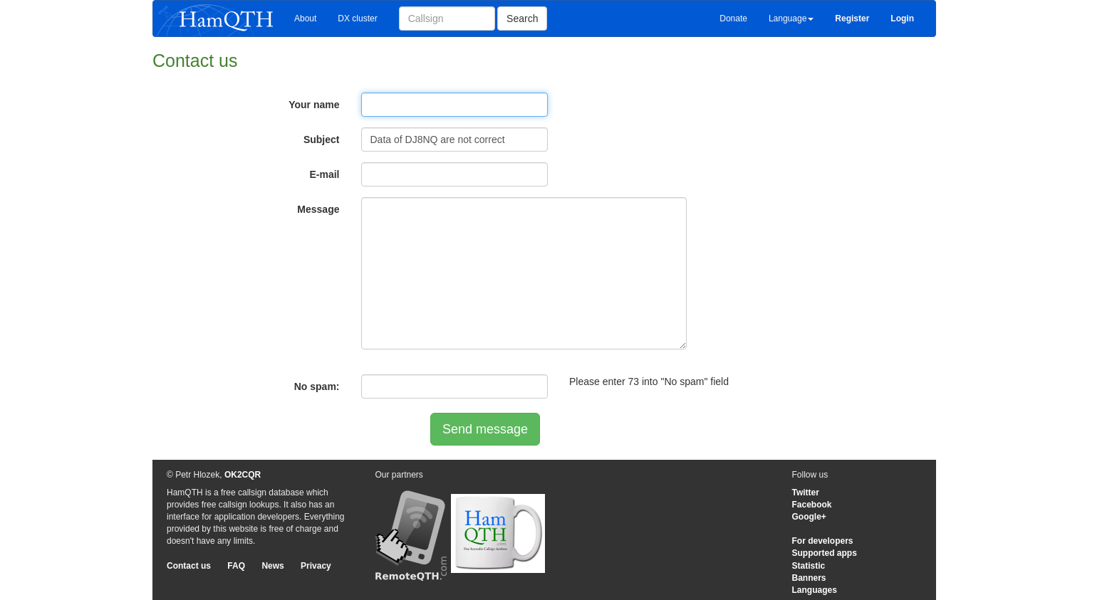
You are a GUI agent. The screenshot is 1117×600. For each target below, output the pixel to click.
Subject (321, 139)
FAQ (236, 566)
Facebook (812, 505)
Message (318, 209)
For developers (822, 541)
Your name (314, 104)
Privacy (316, 566)
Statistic (809, 566)
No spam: (317, 386)
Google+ (809, 517)
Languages (814, 590)
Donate (733, 18)
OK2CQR (242, 475)
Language (791, 18)
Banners (809, 578)
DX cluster (357, 18)
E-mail (324, 174)
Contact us (189, 566)
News (272, 566)
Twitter (805, 493)
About (305, 18)
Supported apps (824, 553)
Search (522, 18)
